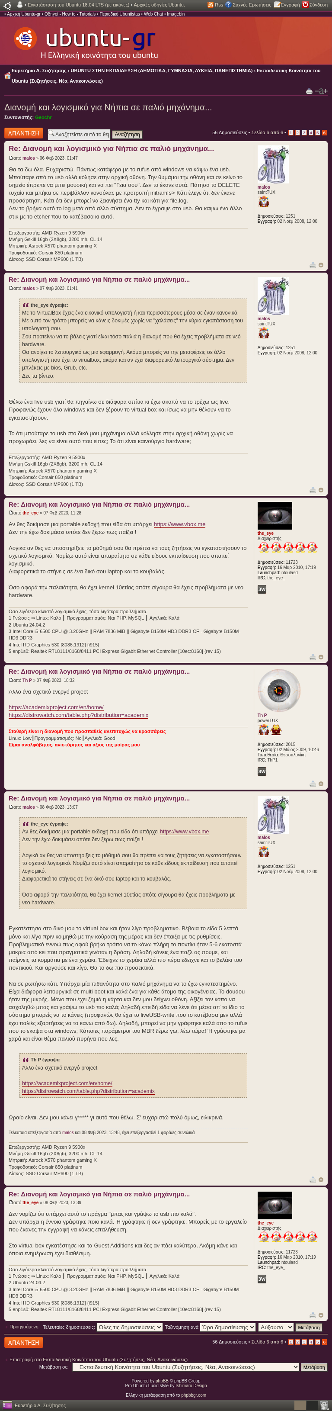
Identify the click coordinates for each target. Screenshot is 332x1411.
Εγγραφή (290, 4)
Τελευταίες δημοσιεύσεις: (103, 1327)
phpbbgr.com (193, 1395)
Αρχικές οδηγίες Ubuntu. (159, 4)
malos (28, 158)
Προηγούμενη (24, 1326)
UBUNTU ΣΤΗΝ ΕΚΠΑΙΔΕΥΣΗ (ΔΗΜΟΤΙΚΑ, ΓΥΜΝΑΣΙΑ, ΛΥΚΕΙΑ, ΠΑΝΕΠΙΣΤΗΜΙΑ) (162, 70)
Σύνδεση (319, 4)
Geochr (43, 117)
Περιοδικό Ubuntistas (119, 14)
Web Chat (153, 14)
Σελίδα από (267, 132)
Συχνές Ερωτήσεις (252, 4)
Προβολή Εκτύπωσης (309, 90)
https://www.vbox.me (179, 524)
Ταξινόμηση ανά (210, 1327)
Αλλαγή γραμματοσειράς (321, 91)
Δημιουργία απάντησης (23, 133)
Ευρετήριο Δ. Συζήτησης (39, 70)
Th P (27, 680)
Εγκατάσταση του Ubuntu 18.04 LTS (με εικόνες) (78, 4)
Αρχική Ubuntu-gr (24, 14)
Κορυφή (321, 265)
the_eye (30, 513)
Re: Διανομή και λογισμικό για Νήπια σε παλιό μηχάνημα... (111, 149)
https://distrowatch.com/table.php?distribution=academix (78, 715)
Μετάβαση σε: (54, 1366)
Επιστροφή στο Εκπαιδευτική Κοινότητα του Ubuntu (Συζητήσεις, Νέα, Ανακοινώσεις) (99, 1359)
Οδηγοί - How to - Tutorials (70, 14)
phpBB (162, 1381)
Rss (219, 4)
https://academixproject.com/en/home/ (56, 707)
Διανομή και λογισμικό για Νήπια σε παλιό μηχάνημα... (108, 107)
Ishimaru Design (191, 1385)
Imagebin (176, 14)
